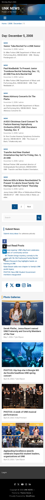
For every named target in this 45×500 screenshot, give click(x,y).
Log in (4, 472)
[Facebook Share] (4, 241)
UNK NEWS (11, 8)
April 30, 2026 (9, 379)
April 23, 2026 (9, 460)
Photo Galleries (11, 297)
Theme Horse (25, 493)
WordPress (30, 496)
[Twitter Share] (4, 246)
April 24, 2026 (9, 418)
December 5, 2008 (10, 49)
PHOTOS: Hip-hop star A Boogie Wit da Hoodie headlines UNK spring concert (21, 373)
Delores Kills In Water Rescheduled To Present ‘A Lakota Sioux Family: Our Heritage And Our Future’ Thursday (22, 183)
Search (39, 217)
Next (29, 207)
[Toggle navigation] (5, 18)
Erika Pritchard (20, 418)
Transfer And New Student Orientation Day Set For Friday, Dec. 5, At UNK (22, 155)
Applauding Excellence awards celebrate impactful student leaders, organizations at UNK (22, 454)
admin (21, 49)
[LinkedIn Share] (4, 251)
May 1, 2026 (8, 337)
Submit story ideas (11, 234)
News (6, 43)
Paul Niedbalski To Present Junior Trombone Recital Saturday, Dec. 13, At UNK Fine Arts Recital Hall (22, 71)
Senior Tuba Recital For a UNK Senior (22, 46)
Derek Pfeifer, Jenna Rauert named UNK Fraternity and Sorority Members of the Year (22, 331)
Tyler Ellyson (19, 337)
